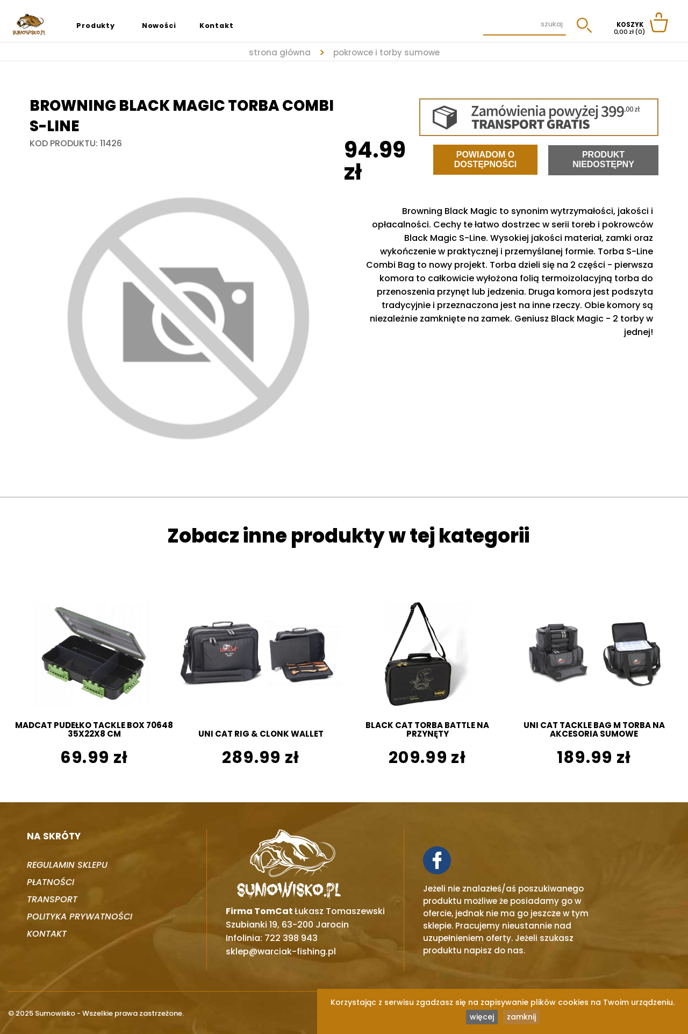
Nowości (159, 25)
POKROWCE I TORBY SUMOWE (386, 52)
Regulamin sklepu (67, 865)
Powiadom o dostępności (485, 159)
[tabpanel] (187, 318)
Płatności (50, 882)
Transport (52, 899)
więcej (482, 1016)
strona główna (280, 52)
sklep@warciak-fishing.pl (281, 951)
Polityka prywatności (79, 916)
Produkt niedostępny (603, 159)
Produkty (95, 25)
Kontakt (216, 25)
